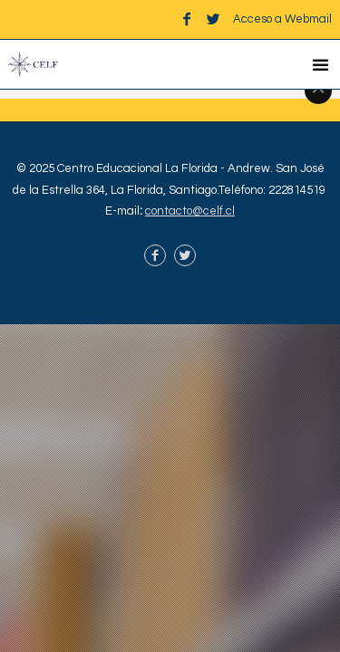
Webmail (308, 19)
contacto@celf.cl (190, 211)
